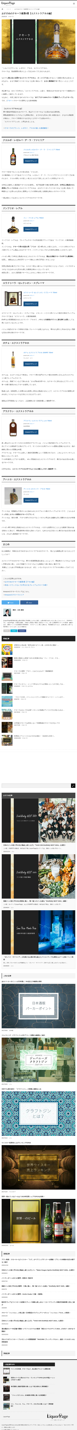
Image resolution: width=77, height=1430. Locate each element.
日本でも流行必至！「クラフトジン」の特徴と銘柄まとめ (21, 1089)
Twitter (14, 630)
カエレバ (31, 152)
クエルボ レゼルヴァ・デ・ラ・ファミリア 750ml (41, 149)
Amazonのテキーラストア (14, 595)
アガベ (9, 100)
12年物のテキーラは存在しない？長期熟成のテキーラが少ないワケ (37, 723)
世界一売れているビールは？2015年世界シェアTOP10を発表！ (23, 1196)
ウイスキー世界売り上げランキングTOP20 (16, 1143)
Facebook (22, 630)
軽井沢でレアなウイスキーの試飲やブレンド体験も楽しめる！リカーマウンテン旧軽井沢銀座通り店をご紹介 (38, 1303)
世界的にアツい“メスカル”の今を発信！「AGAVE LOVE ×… (34, 736)
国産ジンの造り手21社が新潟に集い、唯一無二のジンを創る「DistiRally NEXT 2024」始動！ (35, 901)
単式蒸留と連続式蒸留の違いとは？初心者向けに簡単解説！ (30, 1386)
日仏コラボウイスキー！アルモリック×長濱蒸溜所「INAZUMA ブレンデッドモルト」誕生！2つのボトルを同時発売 (38, 1340)
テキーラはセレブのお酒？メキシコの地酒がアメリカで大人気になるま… (39, 710)
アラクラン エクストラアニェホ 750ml (37, 421)
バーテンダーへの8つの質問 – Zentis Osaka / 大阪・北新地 (22, 1294)
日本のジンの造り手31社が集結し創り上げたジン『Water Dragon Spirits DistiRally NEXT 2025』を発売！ (38, 1270)
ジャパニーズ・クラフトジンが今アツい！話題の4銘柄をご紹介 (23, 1035)
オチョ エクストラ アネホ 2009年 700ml (38, 352)
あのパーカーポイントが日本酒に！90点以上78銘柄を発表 (22, 981)
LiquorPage (6, 1416)
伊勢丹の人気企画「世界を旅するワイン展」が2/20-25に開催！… (36, 645)
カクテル (30, 686)
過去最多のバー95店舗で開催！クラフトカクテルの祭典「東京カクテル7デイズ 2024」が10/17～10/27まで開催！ (38, 1330)
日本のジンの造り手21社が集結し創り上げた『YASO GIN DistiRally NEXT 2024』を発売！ (34, 845)
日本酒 (11, 1030)
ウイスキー (12, 1192)
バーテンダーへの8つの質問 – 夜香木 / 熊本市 (17, 1278)
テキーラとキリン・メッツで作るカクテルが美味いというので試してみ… (39, 684)
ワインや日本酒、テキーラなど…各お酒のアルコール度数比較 (30, 1369)
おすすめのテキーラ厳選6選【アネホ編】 (20, 582)
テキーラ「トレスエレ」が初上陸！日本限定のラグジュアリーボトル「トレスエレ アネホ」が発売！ (36, 1313)
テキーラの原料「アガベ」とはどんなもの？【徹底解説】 (34, 671)
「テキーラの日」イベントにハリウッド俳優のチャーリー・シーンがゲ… (39, 697)
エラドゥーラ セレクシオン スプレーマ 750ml (40, 292)
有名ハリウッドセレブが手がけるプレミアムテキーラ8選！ (26, 585)
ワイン (33, 647)
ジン (23, 647)
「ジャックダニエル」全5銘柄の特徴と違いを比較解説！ (29, 1395)
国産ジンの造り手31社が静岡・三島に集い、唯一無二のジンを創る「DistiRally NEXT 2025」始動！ (36, 1286)
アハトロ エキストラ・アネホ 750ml (36, 489)
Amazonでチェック (31, 161)
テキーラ (11, 16)
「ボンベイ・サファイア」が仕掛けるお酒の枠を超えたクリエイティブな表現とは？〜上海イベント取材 (38, 958)
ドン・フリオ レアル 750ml (33, 218)
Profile (6, 630)
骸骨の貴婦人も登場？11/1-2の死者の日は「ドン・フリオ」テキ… (37, 658)
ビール (12, 1245)
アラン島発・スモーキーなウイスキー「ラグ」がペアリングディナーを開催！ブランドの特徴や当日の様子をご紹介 (38, 1261)
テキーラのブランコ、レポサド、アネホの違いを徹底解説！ (27, 128)
